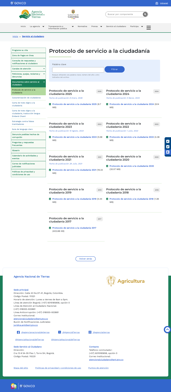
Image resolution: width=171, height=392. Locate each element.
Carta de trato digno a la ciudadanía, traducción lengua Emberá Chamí (26, 113)
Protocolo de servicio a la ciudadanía (23, 91)
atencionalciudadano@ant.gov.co (31, 318)
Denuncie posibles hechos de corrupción (25, 135)
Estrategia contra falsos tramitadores (23, 122)
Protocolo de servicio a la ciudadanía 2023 (74, 137)
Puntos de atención (98, 368)
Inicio (15, 36)
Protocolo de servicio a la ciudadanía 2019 (74, 199)
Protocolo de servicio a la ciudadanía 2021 (74, 170)
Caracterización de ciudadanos (26, 98)
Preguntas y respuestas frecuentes (23, 143)
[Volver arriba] (167, 329)
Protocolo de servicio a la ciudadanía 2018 (131, 199)
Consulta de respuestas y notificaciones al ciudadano (25, 62)
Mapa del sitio (21, 368)
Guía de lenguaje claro (22, 129)
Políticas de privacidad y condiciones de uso (23, 173)
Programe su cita (20, 50)
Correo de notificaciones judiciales (23, 165)
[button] (37, 27)
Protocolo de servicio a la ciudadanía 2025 (74, 104)
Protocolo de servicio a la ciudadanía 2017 (74, 228)
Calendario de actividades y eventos (25, 157)
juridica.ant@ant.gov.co (26, 325)
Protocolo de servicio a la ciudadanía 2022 (132, 137)
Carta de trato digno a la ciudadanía (23, 104)
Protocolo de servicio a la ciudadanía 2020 (132, 166)
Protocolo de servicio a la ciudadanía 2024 (132, 104)
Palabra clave (59, 64)
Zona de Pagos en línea (23, 55)
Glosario (16, 150)
